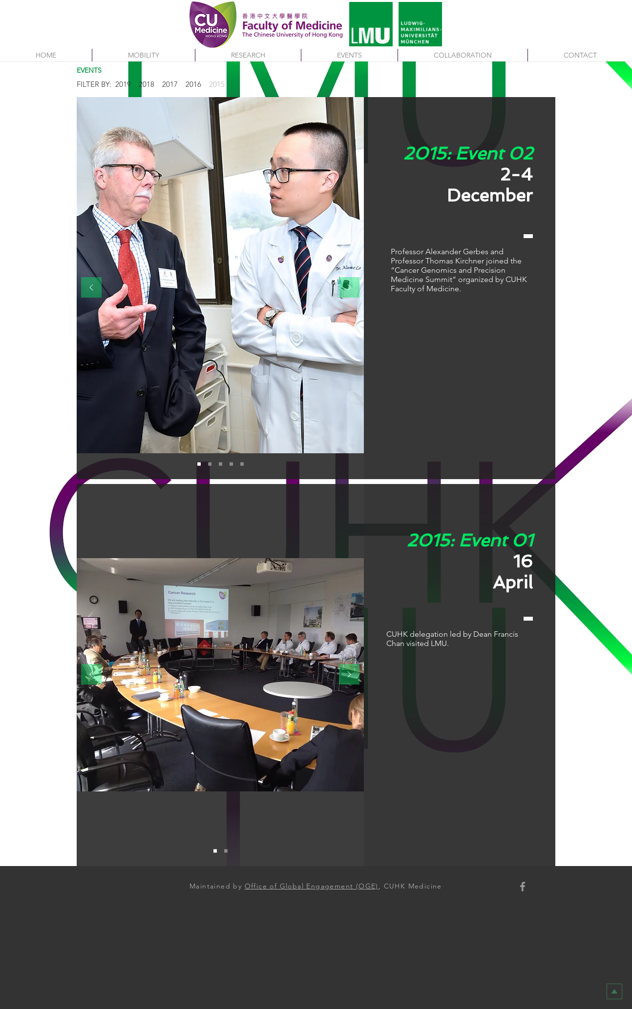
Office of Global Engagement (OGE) (312, 886)
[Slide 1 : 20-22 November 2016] (215, 851)
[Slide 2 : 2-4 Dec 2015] (209, 464)
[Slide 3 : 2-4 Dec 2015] (220, 464)
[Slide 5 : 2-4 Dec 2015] (242, 464)
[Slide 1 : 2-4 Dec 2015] (199, 464)
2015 (217, 84)
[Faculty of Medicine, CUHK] (522, 886)
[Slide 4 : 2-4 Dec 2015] (231, 464)
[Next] (349, 288)
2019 (123, 84)
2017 (170, 84)
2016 (193, 84)
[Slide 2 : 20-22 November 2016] (226, 851)
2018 (146, 84)
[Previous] (91, 288)
